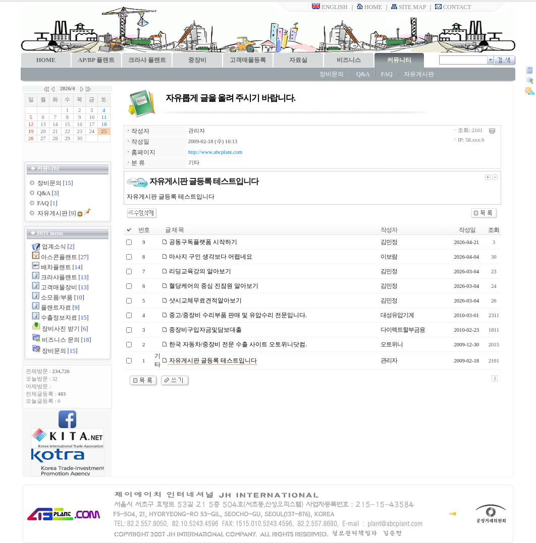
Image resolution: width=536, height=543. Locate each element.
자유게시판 (419, 74)
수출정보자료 (59, 317)
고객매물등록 (248, 60)
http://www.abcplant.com (215, 152)
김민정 (389, 242)
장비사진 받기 (61, 328)
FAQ (387, 74)
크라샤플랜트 (59, 277)
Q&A (363, 74)
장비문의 (331, 74)
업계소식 (54, 246)
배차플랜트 (56, 267)
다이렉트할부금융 (403, 329)
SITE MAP (408, 7)
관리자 (196, 131)
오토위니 (392, 344)
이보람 (389, 256)
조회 (493, 229)
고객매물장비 (59, 287)
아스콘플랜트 (59, 257)
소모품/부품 (57, 297)
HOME (369, 7)
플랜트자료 (56, 307)
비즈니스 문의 (61, 339)
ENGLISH (329, 7)
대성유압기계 (397, 315)
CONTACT (453, 7)
